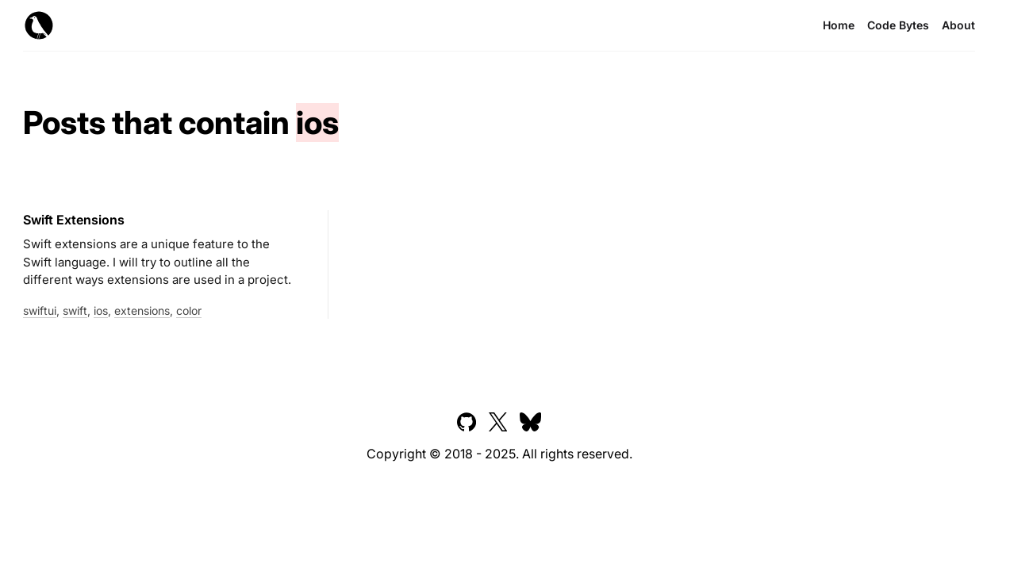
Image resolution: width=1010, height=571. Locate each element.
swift (75, 310)
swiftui (39, 310)
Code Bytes (898, 25)
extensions (142, 310)
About (958, 25)
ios (101, 310)
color (189, 310)
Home (838, 25)
